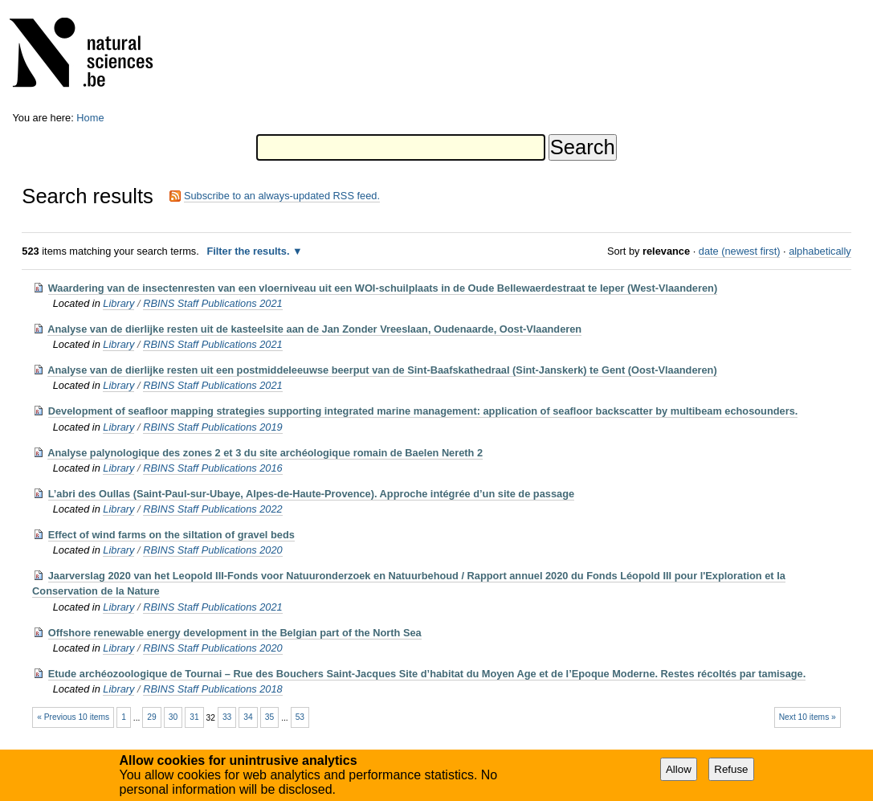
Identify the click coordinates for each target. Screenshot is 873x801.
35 (269, 717)
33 (226, 717)
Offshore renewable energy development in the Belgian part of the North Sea (235, 633)
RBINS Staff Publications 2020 (213, 550)
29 (151, 717)
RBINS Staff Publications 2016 (213, 468)
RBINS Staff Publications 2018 (213, 689)
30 (173, 717)
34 (247, 717)
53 (300, 717)
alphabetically (820, 251)
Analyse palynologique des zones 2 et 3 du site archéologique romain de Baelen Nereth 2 (265, 453)
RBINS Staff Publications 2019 (213, 427)
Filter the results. (249, 251)
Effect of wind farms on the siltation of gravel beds (171, 535)
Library (118, 303)
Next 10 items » (807, 717)
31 (194, 717)
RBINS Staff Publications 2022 (213, 509)
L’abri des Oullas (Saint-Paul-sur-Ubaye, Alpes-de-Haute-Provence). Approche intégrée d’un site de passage (311, 494)
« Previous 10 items (73, 717)
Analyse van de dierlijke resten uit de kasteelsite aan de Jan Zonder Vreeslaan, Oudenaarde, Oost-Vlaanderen (314, 329)
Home (90, 118)
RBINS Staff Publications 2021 (213, 303)
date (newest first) (740, 251)
